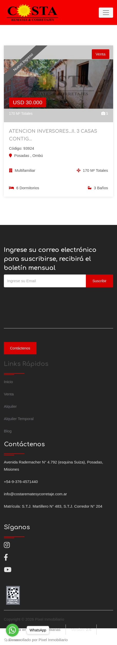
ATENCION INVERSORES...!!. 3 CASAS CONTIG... (53, 135)
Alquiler (10, 406)
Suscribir (99, 281)
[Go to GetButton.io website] (12, 639)
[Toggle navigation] (106, 12)
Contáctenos (20, 348)
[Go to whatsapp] (12, 630)
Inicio (8, 382)
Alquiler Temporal (19, 418)
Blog (8, 431)
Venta (9, 394)
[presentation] (43, 298)
